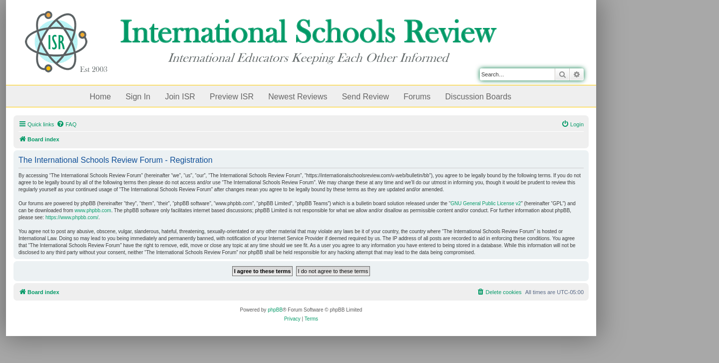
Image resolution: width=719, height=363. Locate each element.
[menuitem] (66, 124)
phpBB (275, 310)
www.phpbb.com (92, 210)
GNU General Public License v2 (485, 203)
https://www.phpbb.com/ (71, 217)
